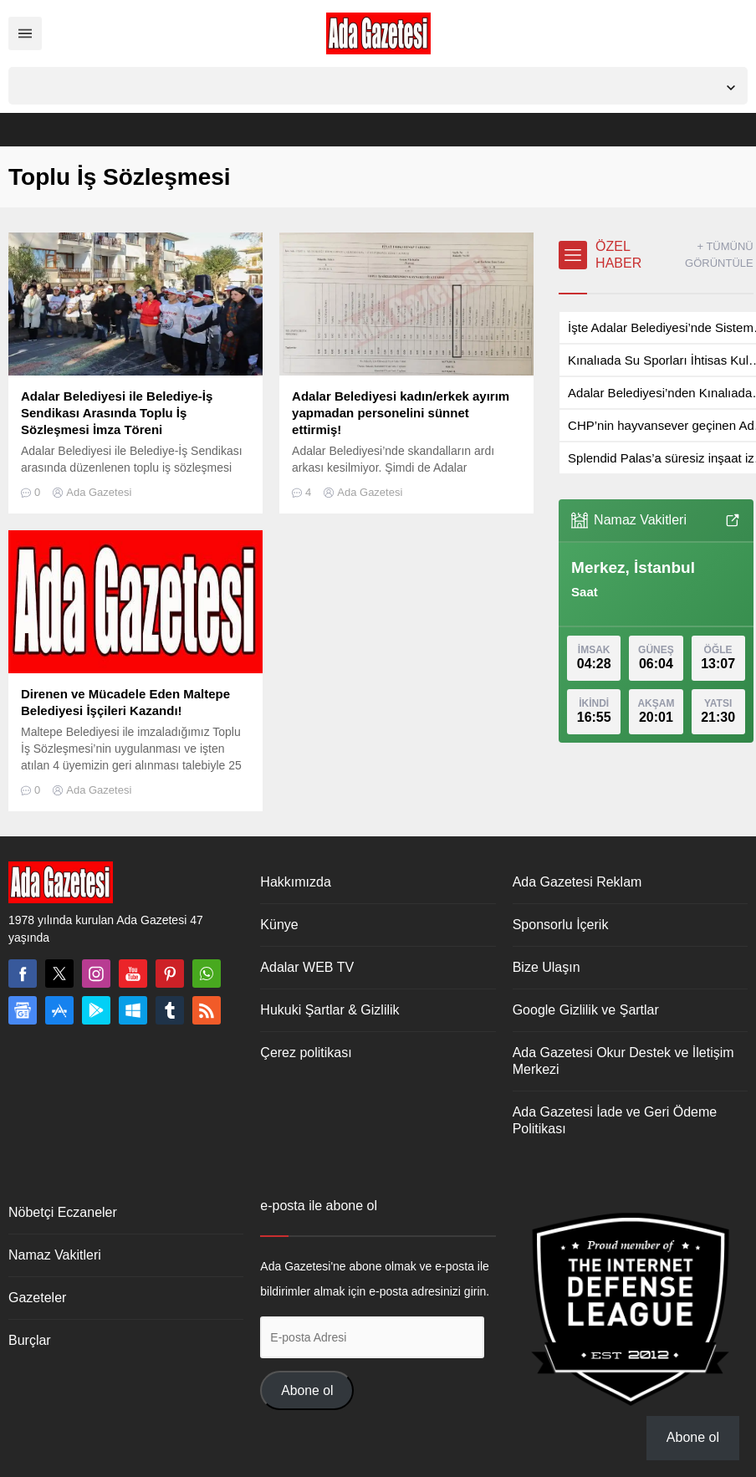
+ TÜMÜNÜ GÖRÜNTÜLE (719, 254)
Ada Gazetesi (98, 492)
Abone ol (307, 1390)
